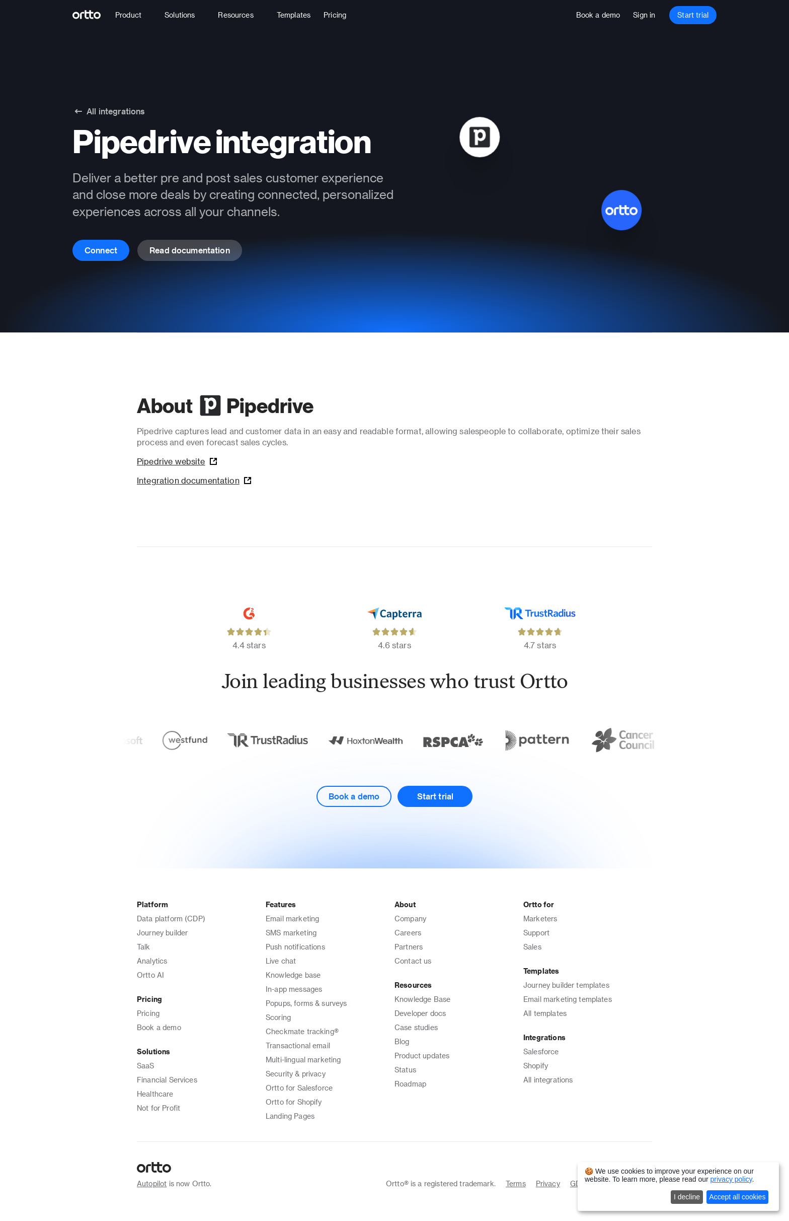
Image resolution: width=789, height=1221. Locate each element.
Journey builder (162, 932)
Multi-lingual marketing (303, 1059)
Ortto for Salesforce (299, 1087)
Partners (409, 946)
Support (536, 932)
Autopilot (152, 1183)
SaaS (145, 1065)
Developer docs (420, 1013)
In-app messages (294, 989)
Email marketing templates (567, 999)
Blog (402, 1041)
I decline (687, 1197)
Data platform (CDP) (171, 918)
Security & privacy (296, 1073)
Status (405, 1069)
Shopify (535, 1065)
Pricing (148, 1013)
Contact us (413, 961)
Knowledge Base (422, 999)
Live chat (281, 961)
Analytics (152, 961)
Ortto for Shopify (294, 1102)
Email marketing (292, 918)
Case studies (416, 1027)
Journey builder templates (566, 985)
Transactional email (298, 1045)
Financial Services (167, 1079)
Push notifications (295, 946)
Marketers (540, 918)
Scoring (278, 1017)
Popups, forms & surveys (306, 1003)
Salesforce (541, 1051)
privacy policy (731, 1179)
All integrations (548, 1079)
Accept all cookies (737, 1197)
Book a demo (159, 1027)
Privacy (548, 1183)
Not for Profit (158, 1108)
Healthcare (155, 1094)
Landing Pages (290, 1116)
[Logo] (90, 15)
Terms (516, 1183)
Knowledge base (293, 975)
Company (410, 918)
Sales (532, 946)
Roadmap (410, 1083)
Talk (143, 946)
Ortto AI (150, 975)
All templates (545, 1013)
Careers (408, 932)
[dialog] (678, 1186)
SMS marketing (291, 932)
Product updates (422, 1055)
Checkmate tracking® (302, 1031)
